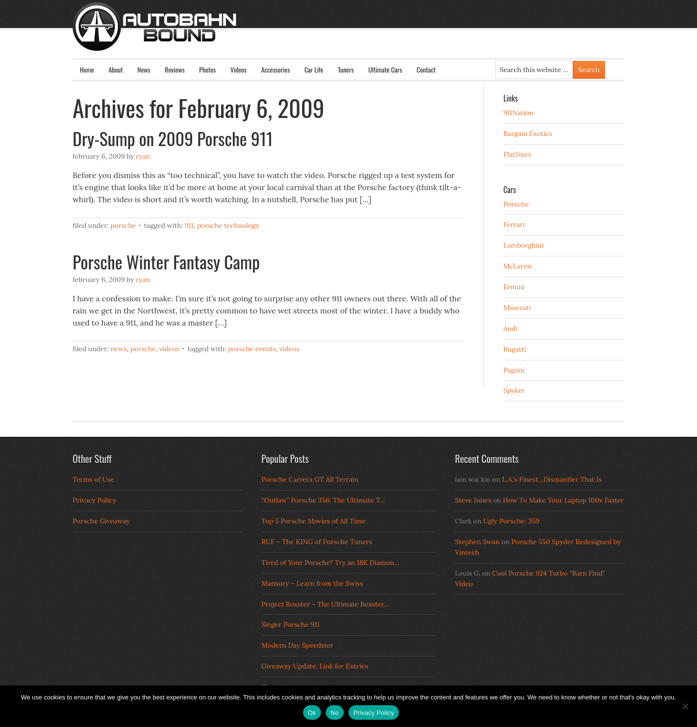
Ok (312, 712)
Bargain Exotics (527, 133)
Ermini (514, 286)
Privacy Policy (94, 500)
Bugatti (514, 349)
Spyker (514, 390)
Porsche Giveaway (101, 521)
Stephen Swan (477, 541)
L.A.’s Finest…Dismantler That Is (552, 479)
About (115, 69)
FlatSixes (517, 154)
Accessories (275, 69)
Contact (426, 69)
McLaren (517, 266)
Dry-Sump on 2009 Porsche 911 (173, 138)
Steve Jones (473, 500)
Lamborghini (523, 245)
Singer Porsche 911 (290, 624)
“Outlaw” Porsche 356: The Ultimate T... (323, 500)
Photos (207, 69)
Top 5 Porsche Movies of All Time (313, 521)
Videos (238, 69)
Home (87, 69)
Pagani (513, 370)
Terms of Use (93, 479)
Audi (510, 328)
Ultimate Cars (385, 69)
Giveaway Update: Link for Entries (314, 666)
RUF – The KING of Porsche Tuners (316, 541)
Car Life (313, 69)
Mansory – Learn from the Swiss (312, 583)
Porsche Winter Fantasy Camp (166, 261)
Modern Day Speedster (297, 645)
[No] (685, 706)
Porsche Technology (228, 225)
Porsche (123, 225)
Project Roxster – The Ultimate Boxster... (325, 604)
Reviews (175, 69)
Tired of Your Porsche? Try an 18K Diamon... (330, 562)
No (335, 712)
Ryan (143, 156)
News (144, 69)
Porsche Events (252, 348)
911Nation (518, 112)
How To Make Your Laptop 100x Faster (563, 500)
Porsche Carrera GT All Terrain (310, 479)
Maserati (517, 307)
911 (188, 225)
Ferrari (514, 224)
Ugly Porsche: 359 (511, 521)
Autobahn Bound (364, 35)
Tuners (346, 69)
